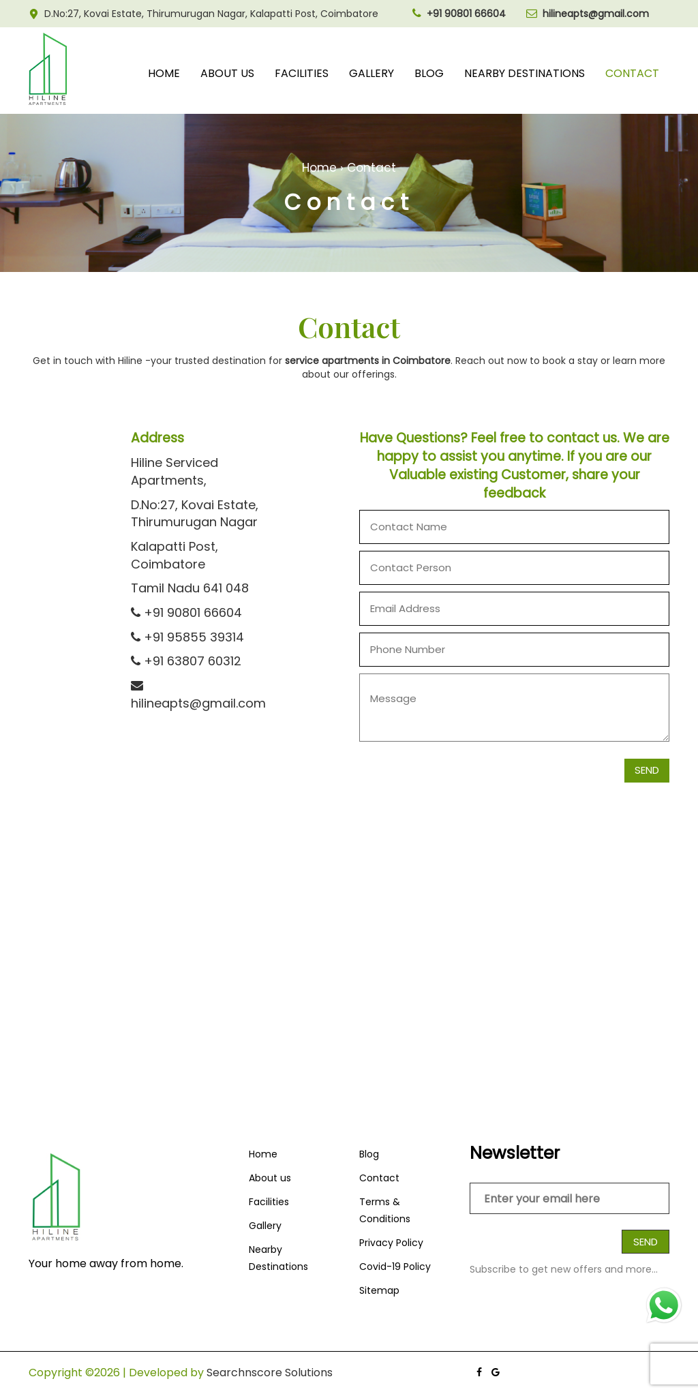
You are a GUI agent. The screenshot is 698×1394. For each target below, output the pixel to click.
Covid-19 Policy (395, 1266)
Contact (632, 73)
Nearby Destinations (524, 73)
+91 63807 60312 (186, 660)
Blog (429, 73)
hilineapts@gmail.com (198, 696)
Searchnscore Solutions (270, 1372)
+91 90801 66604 (186, 612)
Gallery (371, 73)
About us (227, 73)
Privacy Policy (391, 1242)
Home (164, 73)
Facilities (302, 73)
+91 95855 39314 (187, 637)
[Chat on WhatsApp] (663, 1305)
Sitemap (379, 1290)
